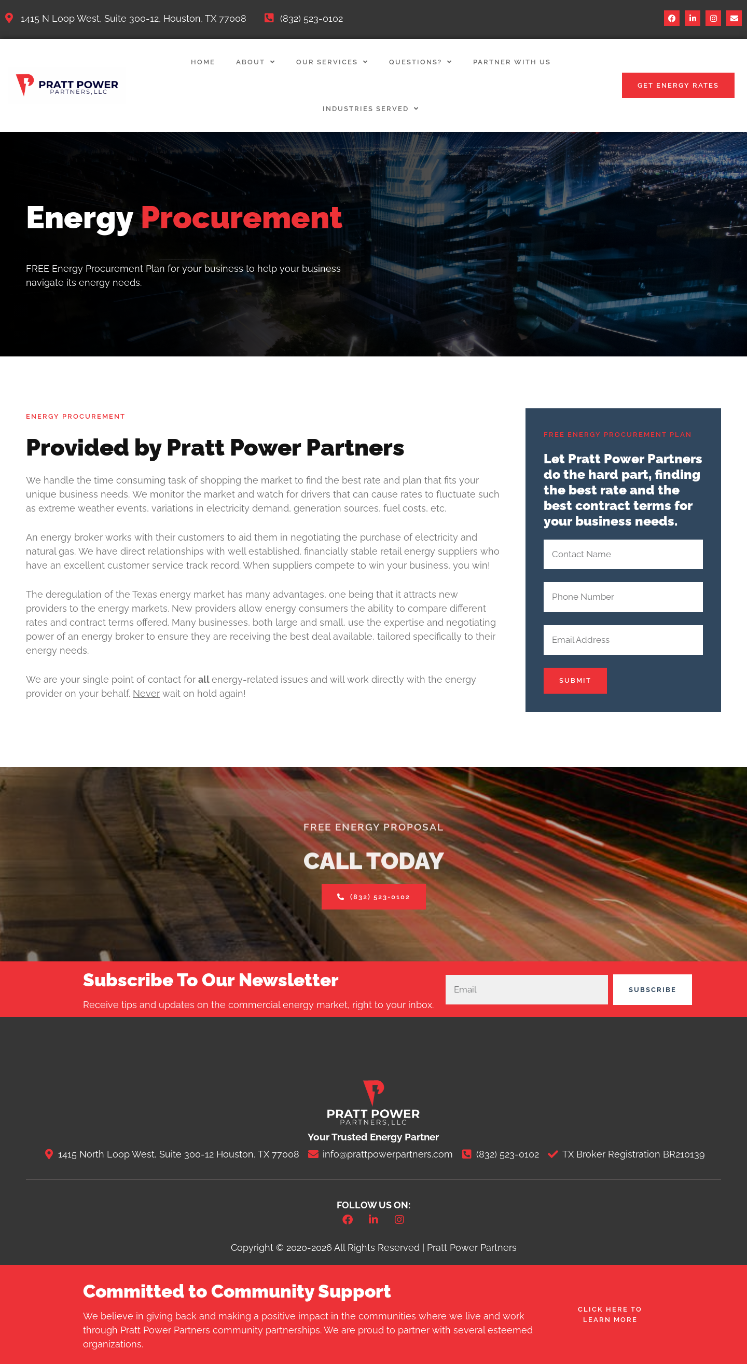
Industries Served (371, 108)
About (255, 62)
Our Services (332, 62)
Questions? (420, 62)
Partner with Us (512, 62)
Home (203, 62)
